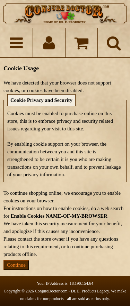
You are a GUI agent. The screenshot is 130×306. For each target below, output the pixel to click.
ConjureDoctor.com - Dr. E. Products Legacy (72, 291)
